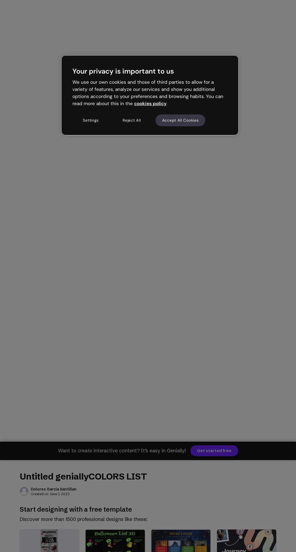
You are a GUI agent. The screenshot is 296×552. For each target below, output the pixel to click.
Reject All (132, 120)
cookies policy (150, 103)
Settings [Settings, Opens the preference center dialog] (91, 120)
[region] (150, 95)
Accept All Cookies (180, 120)
